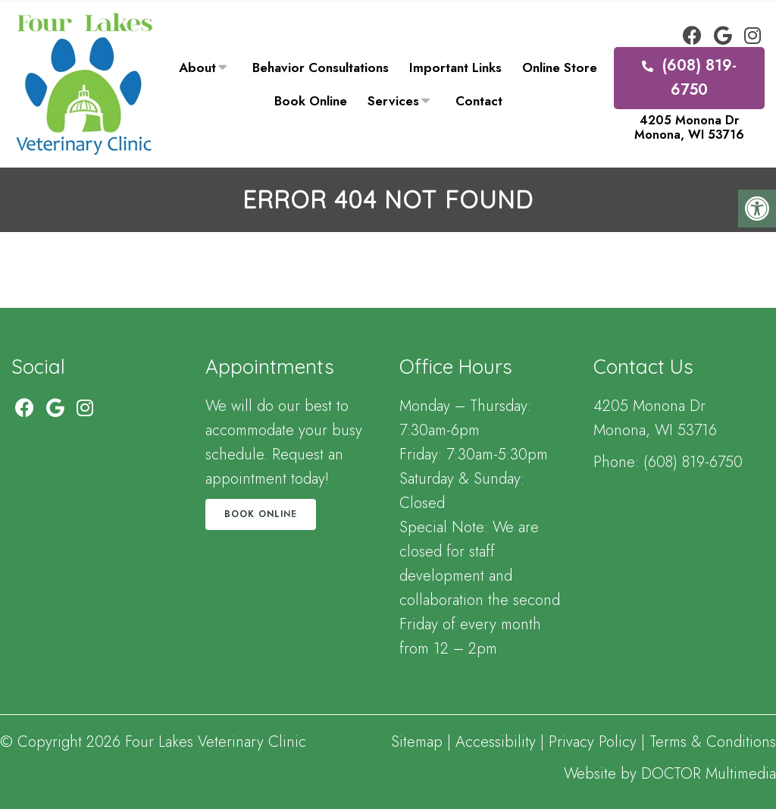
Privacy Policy (595, 742)
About (197, 67)
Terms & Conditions (712, 742)
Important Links (455, 67)
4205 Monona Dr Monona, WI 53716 (689, 127)
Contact (478, 101)
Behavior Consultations (320, 67)
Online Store (559, 67)
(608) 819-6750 (689, 78)
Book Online (310, 101)
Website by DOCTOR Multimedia (670, 774)
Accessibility (495, 742)
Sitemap (417, 742)
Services (393, 101)
